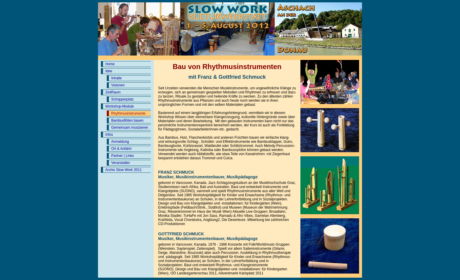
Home (110, 64)
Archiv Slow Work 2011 (123, 170)
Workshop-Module (119, 106)
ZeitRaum (113, 92)
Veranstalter (120, 163)
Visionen (118, 85)
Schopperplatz (122, 99)
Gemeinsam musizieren (129, 127)
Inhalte (116, 78)
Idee (108, 71)
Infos (109, 135)
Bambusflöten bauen (127, 120)
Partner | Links (122, 156)
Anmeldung (120, 142)
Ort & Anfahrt (121, 149)
